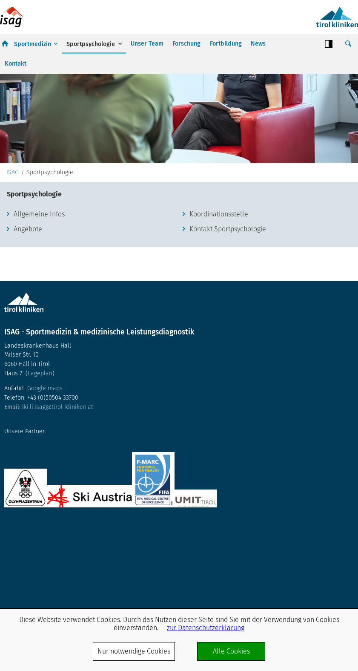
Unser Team (147, 43)
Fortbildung (226, 43)
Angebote (28, 229)
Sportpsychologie (90, 44)
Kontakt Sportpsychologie (227, 229)
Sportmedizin (32, 44)
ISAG (12, 172)
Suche (348, 44)
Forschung (186, 43)
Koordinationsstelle (218, 214)
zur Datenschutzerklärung (205, 628)
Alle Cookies (231, 651)
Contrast (328, 44)
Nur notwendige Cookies (133, 651)
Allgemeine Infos (39, 214)
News (258, 43)
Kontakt (15, 63)
